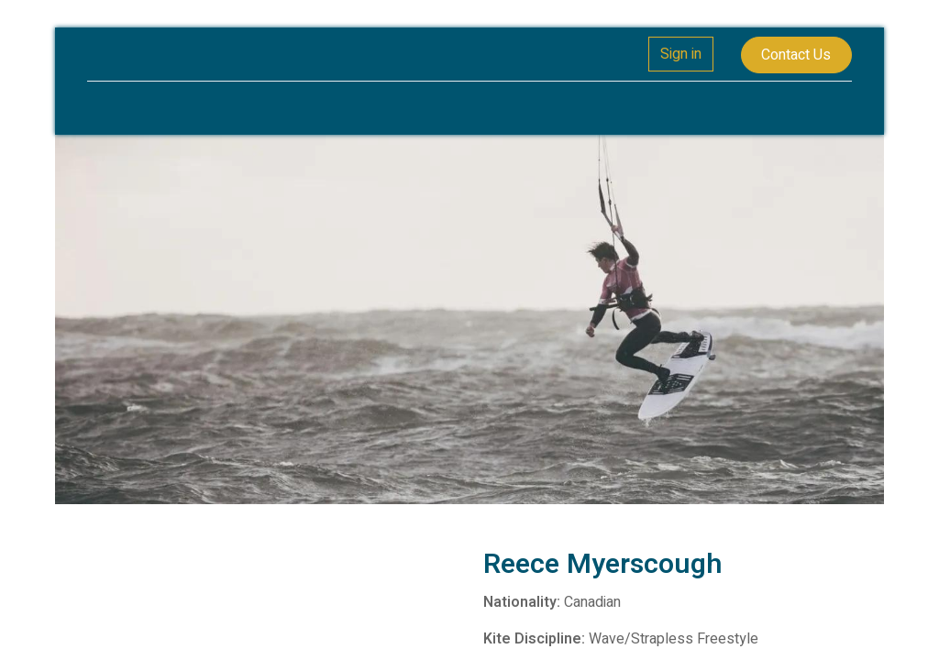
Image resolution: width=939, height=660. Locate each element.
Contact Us (796, 55)
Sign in (680, 54)
